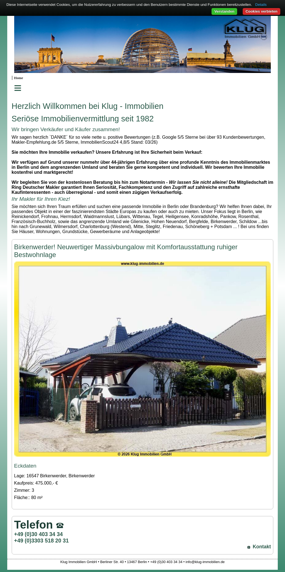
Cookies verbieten (261, 11)
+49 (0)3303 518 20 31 (41, 540)
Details (261, 5)
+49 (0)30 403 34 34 (38, 534)
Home (18, 78)
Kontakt (262, 546)
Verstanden (224, 11)
